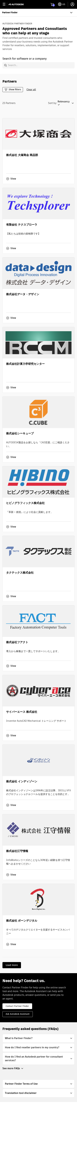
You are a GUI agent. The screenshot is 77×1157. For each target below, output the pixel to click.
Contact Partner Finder (17, 1006)
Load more (12, 965)
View (11, 178)
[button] (66, 103)
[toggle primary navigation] (6, 4)
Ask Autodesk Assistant (18, 1013)
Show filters (12, 89)
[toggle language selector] (62, 4)
